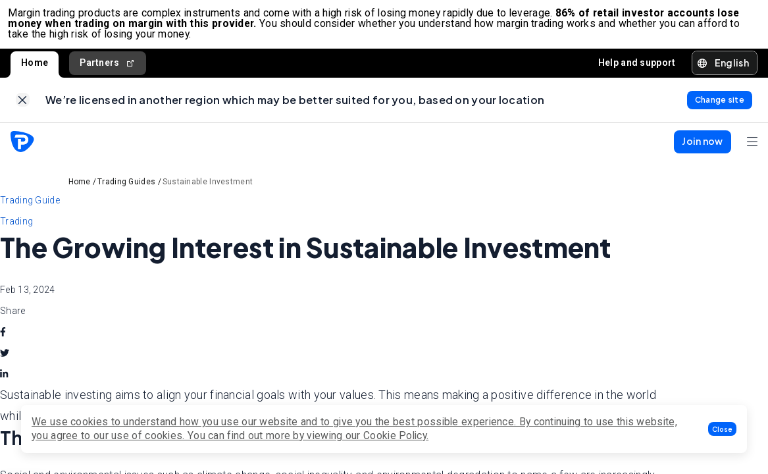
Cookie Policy (394, 435)
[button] (722, 429)
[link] (23, 108)
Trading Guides (126, 191)
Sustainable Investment (208, 191)
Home (34, 67)
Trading (16, 231)
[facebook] (3, 341)
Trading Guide (30, 210)
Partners (108, 67)
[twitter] (4, 362)
